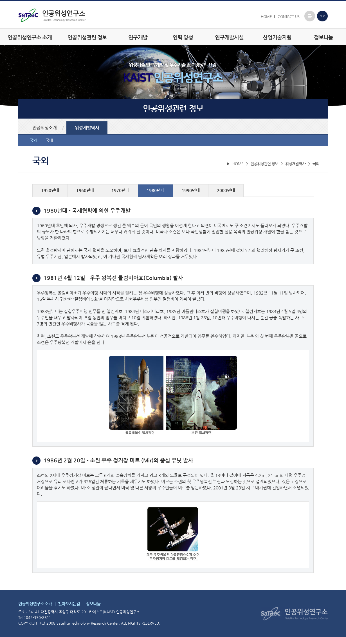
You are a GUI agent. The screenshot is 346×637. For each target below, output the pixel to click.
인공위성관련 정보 (87, 37)
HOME (266, 16)
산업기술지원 (277, 37)
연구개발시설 (229, 37)
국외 (33, 140)
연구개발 (137, 37)
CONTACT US (289, 16)
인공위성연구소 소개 (30, 37)
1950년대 (50, 190)
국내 (49, 140)
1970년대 (120, 190)
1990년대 (191, 190)
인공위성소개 (44, 128)
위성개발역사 (87, 128)
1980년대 (156, 190)
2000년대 (226, 190)
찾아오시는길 (69, 604)
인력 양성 (183, 37)
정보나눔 (323, 37)
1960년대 (85, 190)
